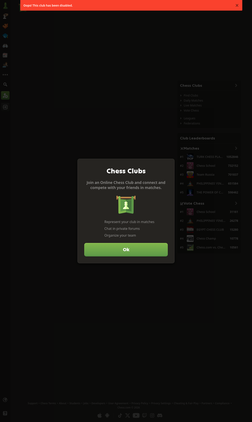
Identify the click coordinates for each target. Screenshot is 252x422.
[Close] (169, 164)
